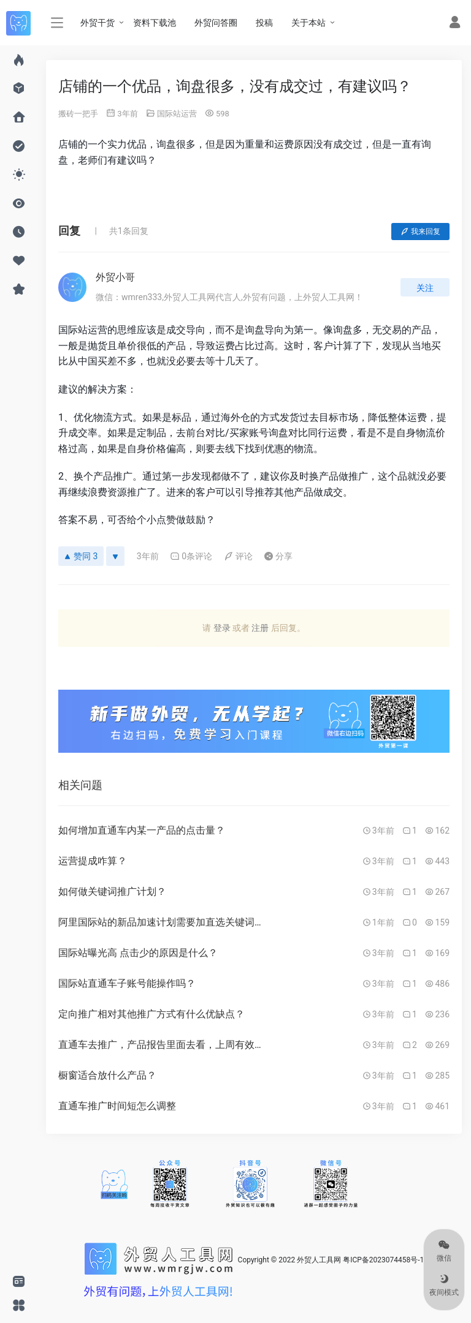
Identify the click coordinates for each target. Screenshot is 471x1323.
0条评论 (191, 556)
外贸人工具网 (319, 1260)
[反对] (115, 556)
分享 (278, 556)
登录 (222, 628)
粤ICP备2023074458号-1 (383, 1260)
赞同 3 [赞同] (81, 556)
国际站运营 (177, 113)
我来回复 (420, 231)
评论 (238, 556)
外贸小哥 (115, 277)
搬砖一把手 (78, 113)
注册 (260, 628)
